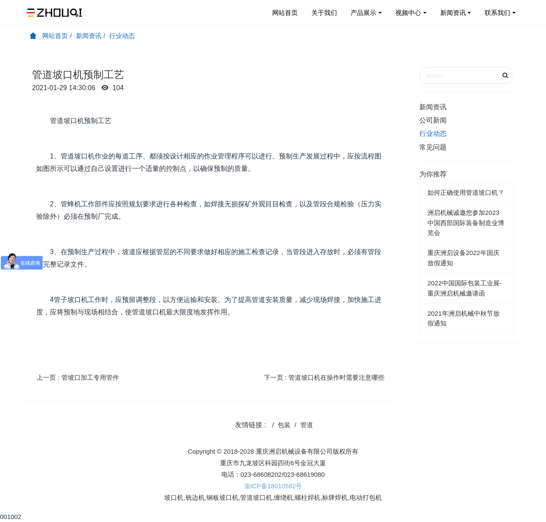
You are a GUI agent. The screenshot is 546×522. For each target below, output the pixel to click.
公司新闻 (433, 120)
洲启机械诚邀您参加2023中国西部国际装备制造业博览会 (465, 222)
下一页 (324, 377)
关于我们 (324, 12)
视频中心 (408, 12)
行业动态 (122, 35)
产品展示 (363, 12)
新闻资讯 (453, 12)
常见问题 (433, 147)
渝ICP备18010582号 (273, 486)
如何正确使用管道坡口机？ (465, 192)
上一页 (78, 377)
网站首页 (285, 12)
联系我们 (497, 12)
